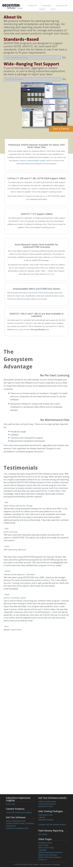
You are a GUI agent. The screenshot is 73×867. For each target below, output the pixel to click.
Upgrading (42, 850)
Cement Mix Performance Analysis (19, 812)
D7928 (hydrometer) (46, 293)
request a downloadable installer (32, 160)
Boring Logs (10, 804)
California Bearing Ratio (47, 802)
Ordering (46, 5)
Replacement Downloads (47, 855)
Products (32, 5)
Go (64, 57)
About (53, 9)
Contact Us (42, 860)
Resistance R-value (45, 806)
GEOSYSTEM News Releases (49, 857)
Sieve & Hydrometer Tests (15, 821)
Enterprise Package (45, 820)
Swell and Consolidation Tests (17, 828)
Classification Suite (45, 815)
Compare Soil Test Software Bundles (52, 824)
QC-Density (42, 834)
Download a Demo (45, 843)
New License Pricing (46, 848)
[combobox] (32, 57)
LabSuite (41, 817)
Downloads (61, 5)
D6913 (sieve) (28, 293)
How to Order (43, 845)
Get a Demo (61, 128)
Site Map (56, 864)
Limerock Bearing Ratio (47, 804)
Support (42, 9)
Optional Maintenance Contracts (50, 852)
